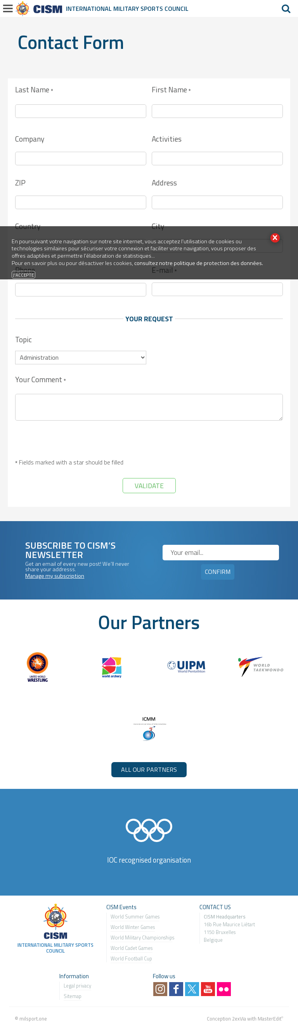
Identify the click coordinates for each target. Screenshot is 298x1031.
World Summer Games (135, 916)
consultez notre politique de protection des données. (198, 263)
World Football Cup (131, 958)
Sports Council (164, 8)
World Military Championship (141, 937)
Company (29, 138)
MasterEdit (269, 1018)
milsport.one (33, 1018)
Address (164, 182)
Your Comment (40, 380)
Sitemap (72, 996)
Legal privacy (77, 985)
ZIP (20, 182)
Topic (23, 339)
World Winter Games (133, 927)
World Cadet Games (131, 948)
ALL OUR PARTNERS (149, 769)
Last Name (34, 90)
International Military (103, 8)
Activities (167, 138)
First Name (171, 90)
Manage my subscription (54, 576)
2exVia (239, 1018)
